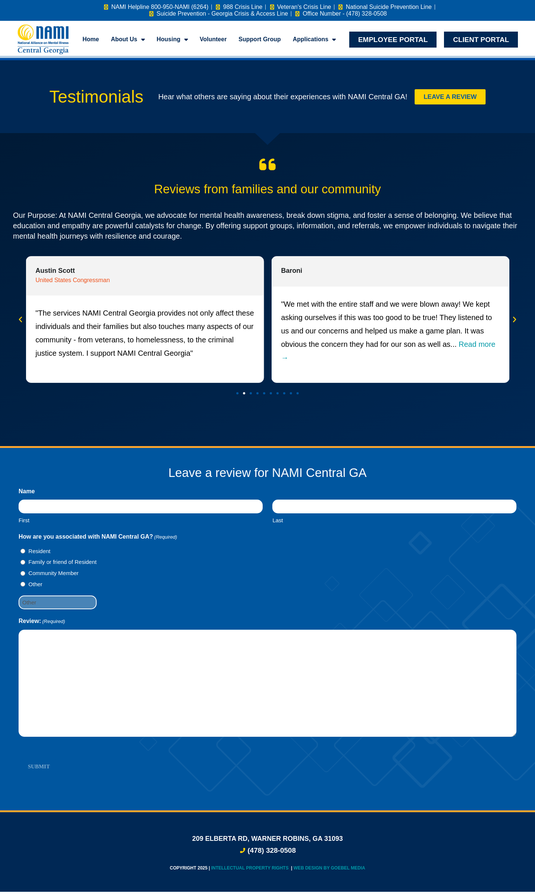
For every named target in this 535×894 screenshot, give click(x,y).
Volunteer (213, 39)
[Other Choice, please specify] (58, 604)
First (24, 522)
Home (90, 39)
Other (36, 586)
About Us (128, 39)
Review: (42, 624)
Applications (314, 39)
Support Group (260, 39)
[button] (20, 322)
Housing (172, 39)
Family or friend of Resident (63, 564)
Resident (40, 553)
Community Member (54, 575)
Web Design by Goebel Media (329, 870)
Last (277, 522)
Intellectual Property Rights (250, 870)
